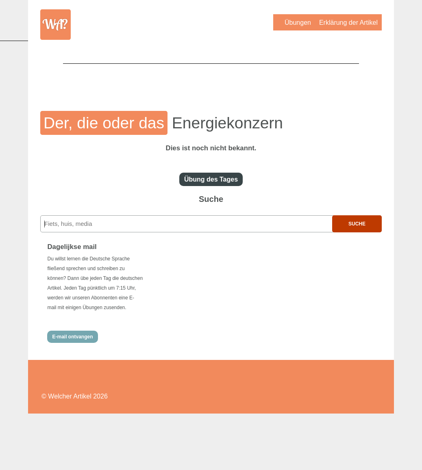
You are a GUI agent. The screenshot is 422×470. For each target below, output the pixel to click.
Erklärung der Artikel (348, 22)
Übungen (298, 22)
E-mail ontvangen (72, 337)
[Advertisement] (211, 81)
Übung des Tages (211, 179)
